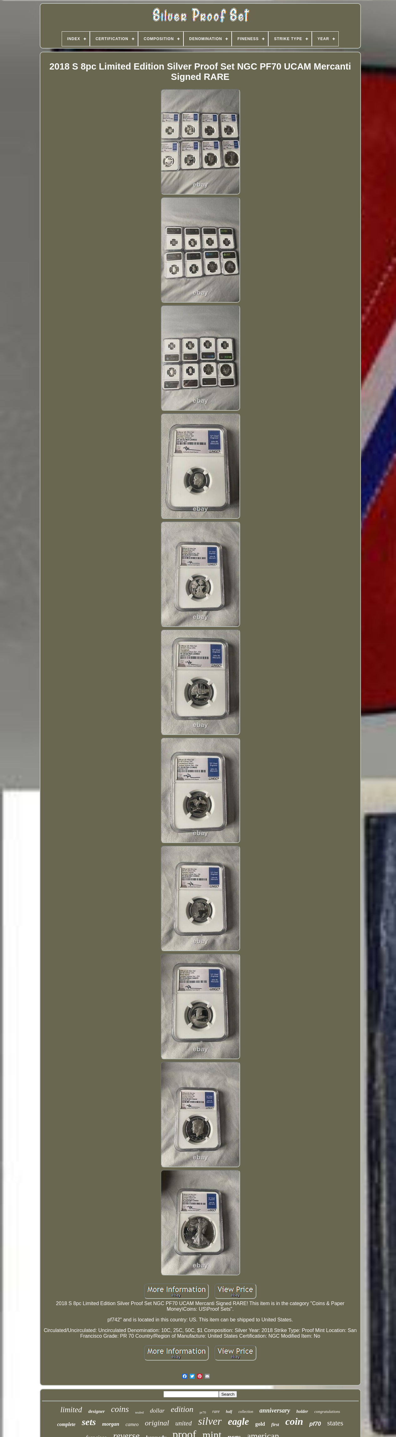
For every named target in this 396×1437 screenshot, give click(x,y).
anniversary (275, 1410)
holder (302, 1411)
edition (182, 1409)
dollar (157, 1410)
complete (66, 1424)
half (229, 1411)
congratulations (327, 1411)
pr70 (203, 1412)
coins (120, 1409)
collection (246, 1411)
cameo (132, 1424)
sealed (139, 1412)
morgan (110, 1424)
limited (71, 1409)
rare (216, 1411)
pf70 (315, 1424)
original (157, 1423)
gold (260, 1424)
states (335, 1423)
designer (96, 1411)
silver (210, 1421)
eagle (238, 1421)
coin (294, 1421)
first (275, 1424)
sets (89, 1422)
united (183, 1423)
